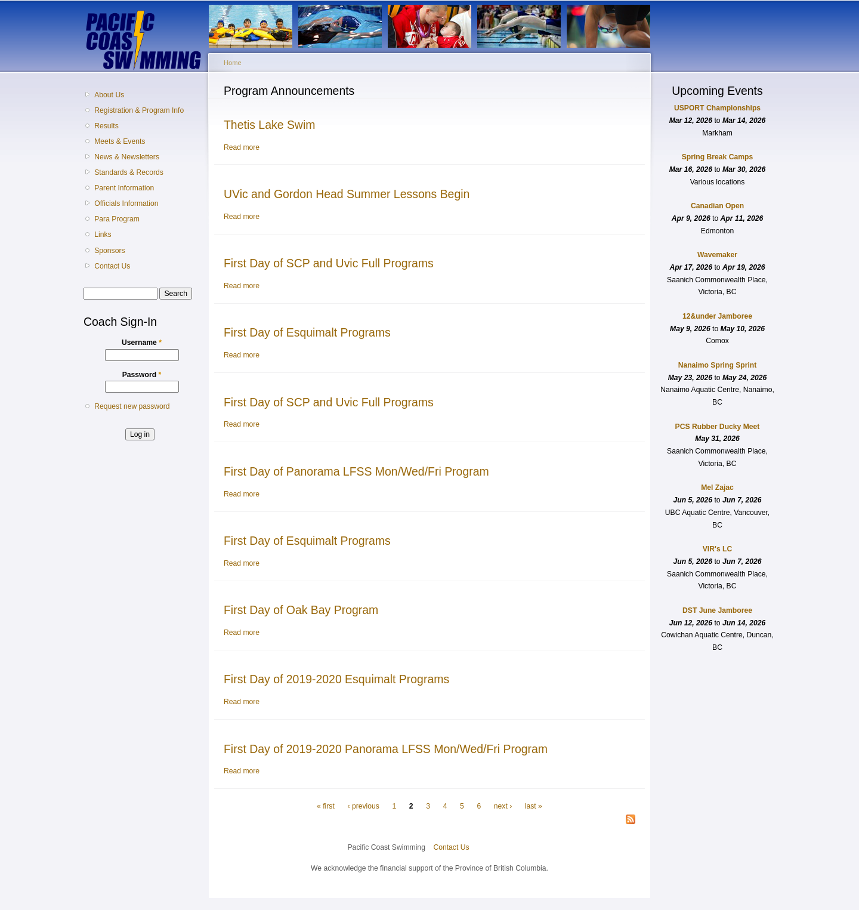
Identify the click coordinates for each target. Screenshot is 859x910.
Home (233, 62)
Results (106, 126)
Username (142, 342)
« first (326, 806)
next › (503, 806)
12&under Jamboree (717, 316)
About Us (109, 95)
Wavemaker (717, 255)
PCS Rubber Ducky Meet (717, 426)
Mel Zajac (717, 487)
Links (102, 234)
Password (142, 375)
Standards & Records (128, 172)
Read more (241, 147)
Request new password (131, 406)
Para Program (117, 219)
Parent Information (124, 188)
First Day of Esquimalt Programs (307, 332)
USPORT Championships (717, 108)
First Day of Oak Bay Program (301, 609)
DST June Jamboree (717, 610)
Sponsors (109, 250)
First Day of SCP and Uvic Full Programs (329, 263)
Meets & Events (119, 141)
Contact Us (112, 266)
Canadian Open (717, 206)
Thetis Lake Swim (269, 124)
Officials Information (126, 203)
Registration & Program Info (139, 110)
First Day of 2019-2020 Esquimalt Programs (336, 679)
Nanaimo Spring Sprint (717, 365)
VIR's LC (718, 549)
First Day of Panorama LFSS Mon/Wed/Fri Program (356, 471)
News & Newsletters (126, 157)
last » (533, 806)
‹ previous (363, 806)
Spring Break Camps (717, 157)
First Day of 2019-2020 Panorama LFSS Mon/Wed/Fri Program (386, 748)
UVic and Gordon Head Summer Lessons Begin (346, 193)
